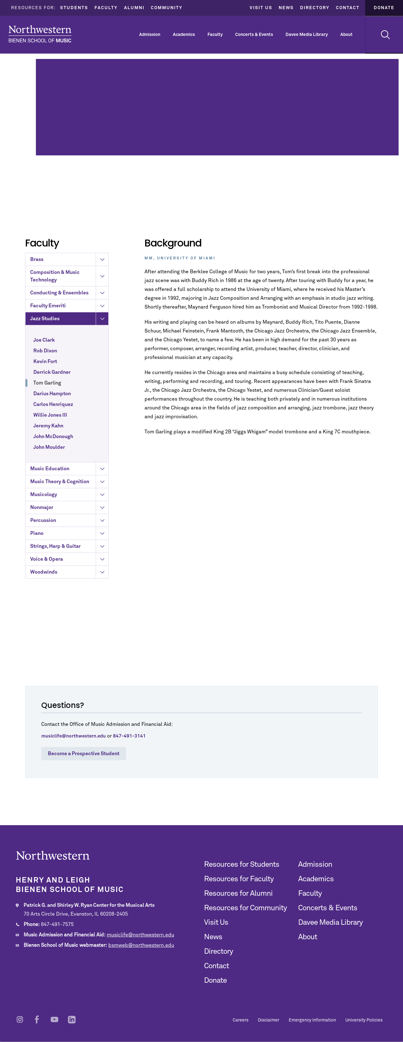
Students (74, 8)
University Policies (364, 1020)
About (346, 34)
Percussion (69, 559)
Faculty (106, 8)
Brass (69, 298)
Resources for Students (241, 864)
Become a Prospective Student (83, 753)
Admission (149, 34)
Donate (384, 8)
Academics (184, 34)
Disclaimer (268, 1020)
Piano (69, 572)
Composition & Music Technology (69, 315)
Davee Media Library (307, 34)
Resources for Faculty (239, 879)
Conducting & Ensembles (69, 332)
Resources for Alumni (238, 893)
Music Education (69, 507)
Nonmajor (69, 546)
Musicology (69, 533)
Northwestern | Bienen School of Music (40, 34)
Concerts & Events (254, 34)
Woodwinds (69, 611)
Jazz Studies (69, 357)
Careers (240, 1020)
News (286, 8)
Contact (348, 8)
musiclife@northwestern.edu (140, 934)
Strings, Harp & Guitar (69, 585)
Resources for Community (245, 908)
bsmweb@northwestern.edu (141, 945)
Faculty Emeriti (69, 345)
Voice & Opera (69, 598)
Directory (315, 8)
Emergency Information (312, 1020)
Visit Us (261, 8)
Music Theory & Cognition (69, 520)
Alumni (134, 8)
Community (167, 8)
